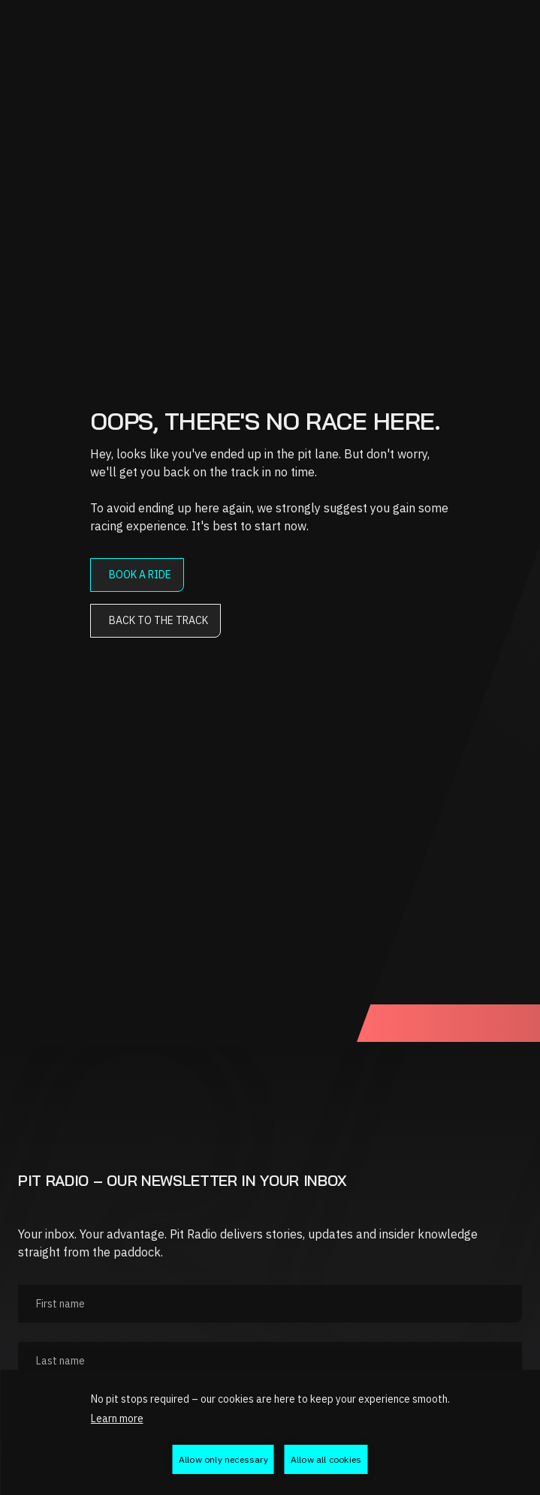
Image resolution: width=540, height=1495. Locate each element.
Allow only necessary (223, 1459)
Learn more (117, 1418)
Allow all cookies (326, 1459)
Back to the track (158, 620)
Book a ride (140, 574)
